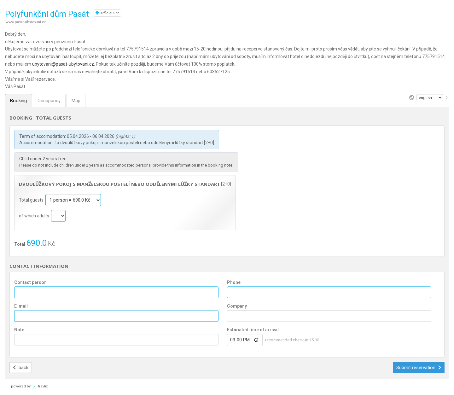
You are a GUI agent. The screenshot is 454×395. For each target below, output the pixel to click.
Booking (18, 100)
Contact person (30, 282)
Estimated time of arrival (253, 329)
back (20, 367)
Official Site (107, 13)
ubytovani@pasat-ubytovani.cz (63, 64)
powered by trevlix (29, 385)
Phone (234, 282)
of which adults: (35, 215)
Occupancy (49, 100)
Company (237, 306)
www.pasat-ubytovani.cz (26, 22)
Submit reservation (418, 367)
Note (19, 329)
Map (76, 100)
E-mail (21, 306)
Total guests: (32, 200)
